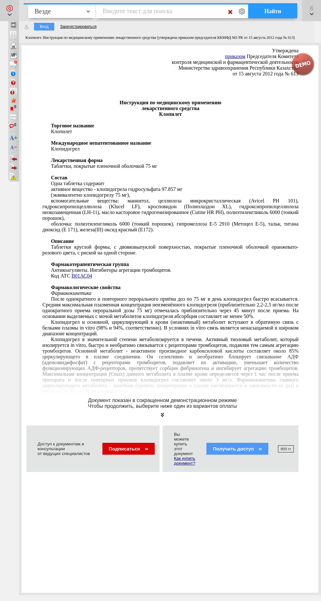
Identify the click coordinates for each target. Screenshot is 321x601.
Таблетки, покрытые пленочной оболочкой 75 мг (104, 166)
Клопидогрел (65, 148)
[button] (9, 10)
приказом (235, 56)
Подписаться (128, 448)
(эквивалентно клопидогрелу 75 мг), (90, 195)
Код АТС (71, 276)
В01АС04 (82, 276)
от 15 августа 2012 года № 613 (265, 73)
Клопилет (61, 131)
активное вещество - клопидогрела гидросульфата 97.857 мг (117, 189)
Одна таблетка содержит (77, 183)
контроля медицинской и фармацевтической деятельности (234, 62)
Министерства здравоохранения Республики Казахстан (238, 68)
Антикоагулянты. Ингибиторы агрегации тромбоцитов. (111, 270)
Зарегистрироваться (78, 26)
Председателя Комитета (262, 56)
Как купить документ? (184, 461)
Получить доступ (237, 448)
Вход (44, 26)
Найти (272, 11)
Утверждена (285, 50)
